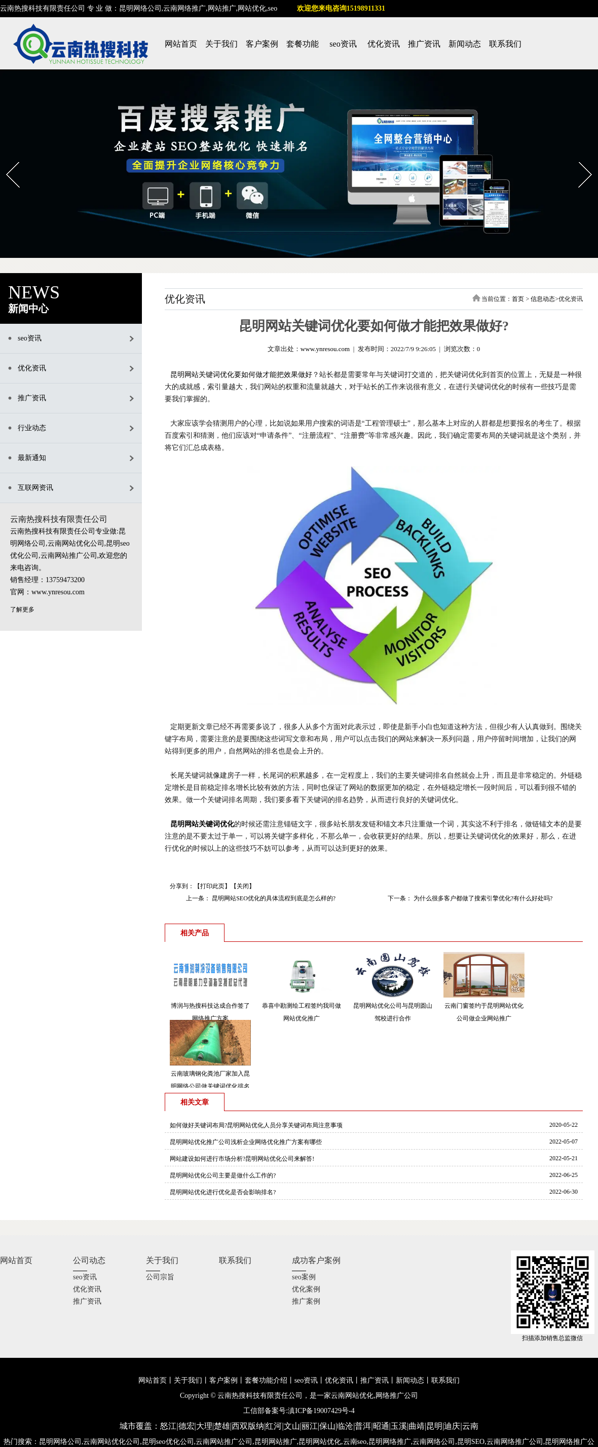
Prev (6, 158)
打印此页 (212, 886)
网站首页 (181, 44)
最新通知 (32, 458)
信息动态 (543, 298)
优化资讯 (383, 44)
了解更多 (22, 609)
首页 (518, 298)
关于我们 (221, 44)
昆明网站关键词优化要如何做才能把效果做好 (241, 374)
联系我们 (505, 44)
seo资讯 (342, 44)
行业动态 (32, 428)
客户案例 (262, 44)
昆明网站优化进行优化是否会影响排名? (223, 1192)
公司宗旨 (160, 1277)
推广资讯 (424, 44)
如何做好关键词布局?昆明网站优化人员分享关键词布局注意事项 (256, 1125)
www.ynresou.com (325, 349)
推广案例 (306, 1301)
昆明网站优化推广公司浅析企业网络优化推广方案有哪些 (246, 1142)
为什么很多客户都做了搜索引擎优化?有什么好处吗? (482, 898)
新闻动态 (464, 44)
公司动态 (89, 1260)
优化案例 (306, 1289)
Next (579, 158)
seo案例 (304, 1277)
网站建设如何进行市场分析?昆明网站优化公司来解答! (242, 1158)
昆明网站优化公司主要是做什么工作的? (223, 1175)
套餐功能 (302, 44)
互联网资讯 (35, 487)
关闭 (243, 886)
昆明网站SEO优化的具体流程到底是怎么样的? (272, 898)
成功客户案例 (316, 1260)
